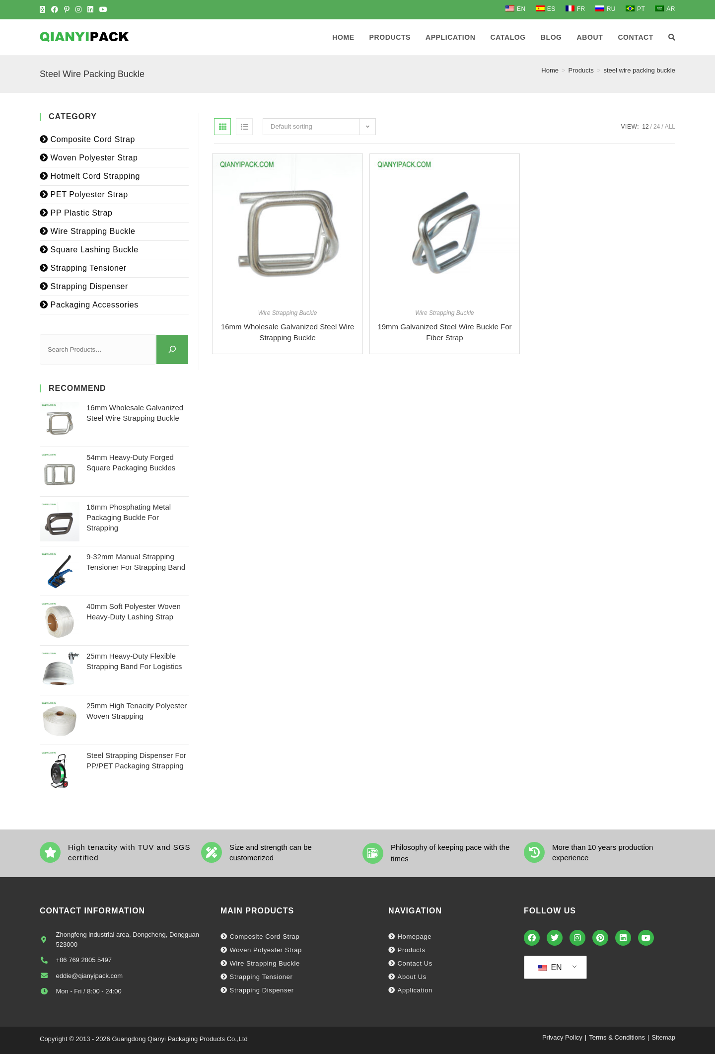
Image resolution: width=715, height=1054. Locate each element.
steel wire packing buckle (639, 70)
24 (656, 126)
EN (550, 967)
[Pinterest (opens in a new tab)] (66, 9)
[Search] (172, 349)
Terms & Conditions (617, 1037)
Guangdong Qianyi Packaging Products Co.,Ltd (179, 1039)
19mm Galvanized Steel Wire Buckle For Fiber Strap (444, 332)
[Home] (550, 70)
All (670, 126)
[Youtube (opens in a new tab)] (103, 9)
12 (645, 126)
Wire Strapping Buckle (287, 312)
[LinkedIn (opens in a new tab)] (90, 9)
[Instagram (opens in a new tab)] (78, 9)
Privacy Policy (562, 1037)
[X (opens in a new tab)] (44, 9)
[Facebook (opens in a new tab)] (54, 9)
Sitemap (663, 1037)
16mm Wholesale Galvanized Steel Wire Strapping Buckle (287, 332)
